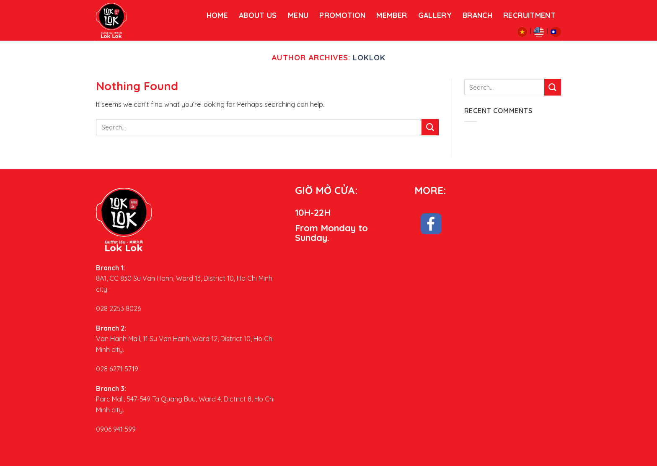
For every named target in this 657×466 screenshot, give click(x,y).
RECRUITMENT (529, 15)
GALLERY (435, 15)
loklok (369, 57)
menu (298, 15)
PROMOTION (342, 15)
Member (391, 15)
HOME (217, 15)
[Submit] (430, 127)
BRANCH (477, 15)
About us (258, 15)
